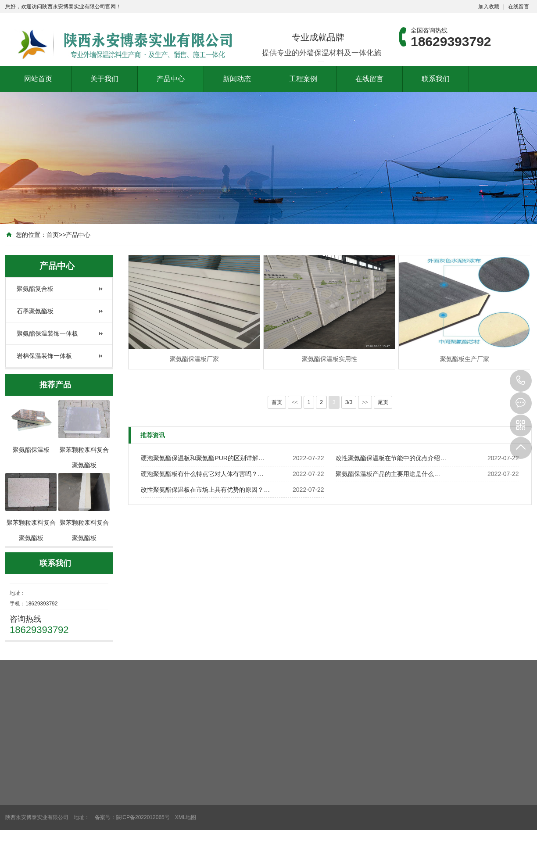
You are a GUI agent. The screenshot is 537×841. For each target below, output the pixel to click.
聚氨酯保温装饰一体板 (47, 333)
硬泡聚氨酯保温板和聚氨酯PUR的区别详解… (203, 458)
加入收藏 (488, 7)
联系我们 (436, 78)
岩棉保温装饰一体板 (44, 355)
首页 (53, 234)
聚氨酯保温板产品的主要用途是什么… (388, 473)
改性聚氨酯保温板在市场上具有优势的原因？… (205, 489)
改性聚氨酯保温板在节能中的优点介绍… (391, 458)
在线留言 (518, 7)
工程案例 (303, 78)
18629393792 (521, 381)
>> (365, 402)
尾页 (383, 402)
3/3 (349, 402)
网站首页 (38, 78)
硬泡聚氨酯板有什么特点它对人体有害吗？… (202, 473)
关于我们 (104, 78)
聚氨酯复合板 (35, 288)
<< (295, 402)
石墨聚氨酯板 (35, 311)
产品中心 (171, 78)
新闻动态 (237, 78)
